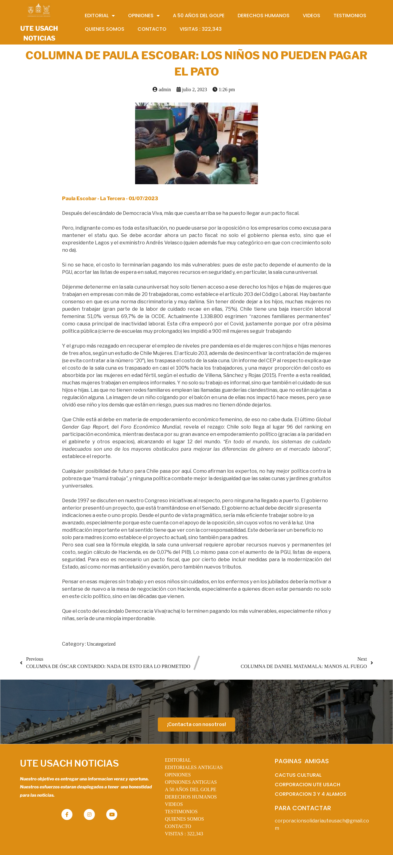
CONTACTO (178, 826)
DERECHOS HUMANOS (191, 796)
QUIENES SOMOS (184, 819)
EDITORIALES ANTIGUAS (194, 767)
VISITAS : (184, 833)
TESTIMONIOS (181, 811)
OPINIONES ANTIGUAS (191, 782)
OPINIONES (178, 774)
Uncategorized (101, 644)
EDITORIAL (178, 760)
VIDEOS (174, 804)
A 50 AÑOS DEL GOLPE (190, 789)
